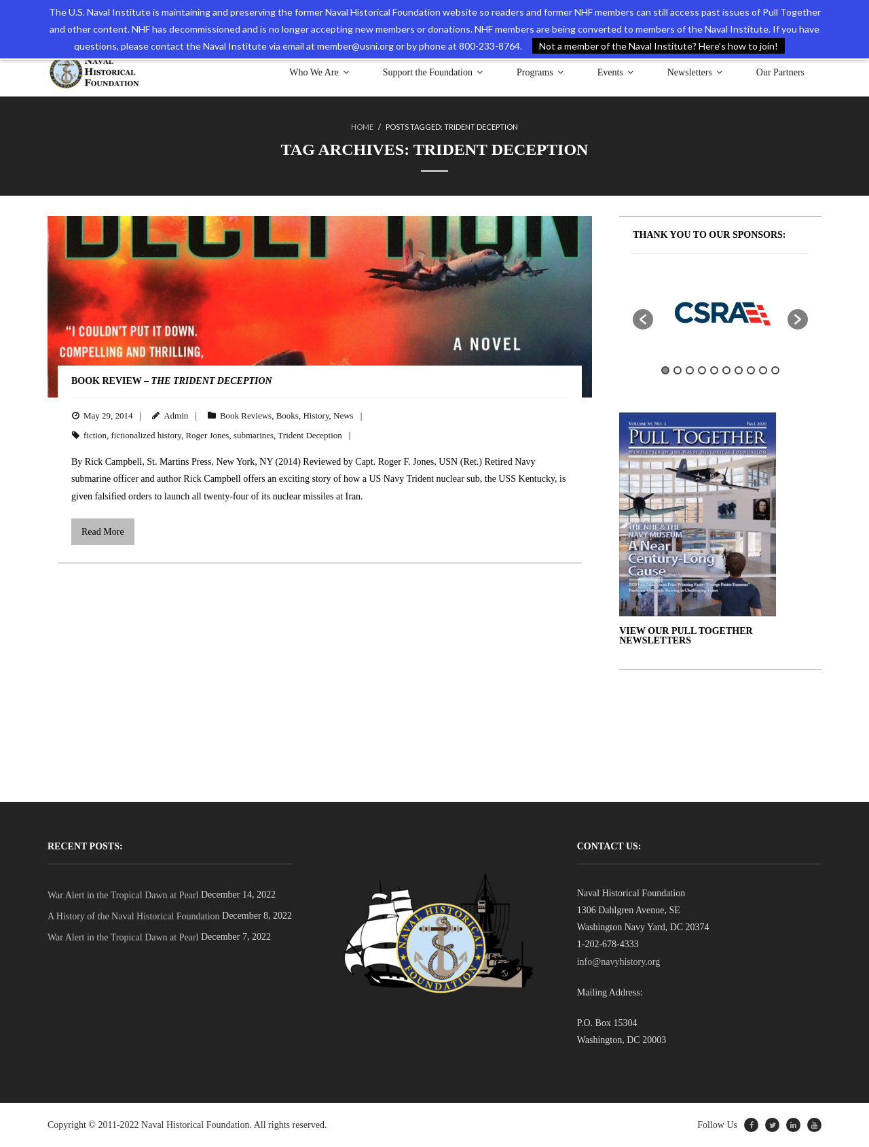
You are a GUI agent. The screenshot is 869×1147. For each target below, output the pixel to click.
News (343, 415)
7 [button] (739, 370)
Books (287, 415)
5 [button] (714, 370)
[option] (720, 313)
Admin (176, 415)
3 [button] (690, 370)
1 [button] (665, 370)
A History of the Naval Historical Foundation (134, 916)
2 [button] (677, 370)
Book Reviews (246, 415)
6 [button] (726, 370)
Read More (102, 532)
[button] (643, 319)
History (316, 415)
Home (362, 126)
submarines (254, 435)
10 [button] (775, 370)
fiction (95, 435)
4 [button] (702, 370)
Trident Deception (309, 435)
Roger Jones (207, 435)
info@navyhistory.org (619, 962)
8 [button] (751, 370)
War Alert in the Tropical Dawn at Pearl (123, 895)
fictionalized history (146, 435)
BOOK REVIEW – (171, 381)
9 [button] (763, 370)
